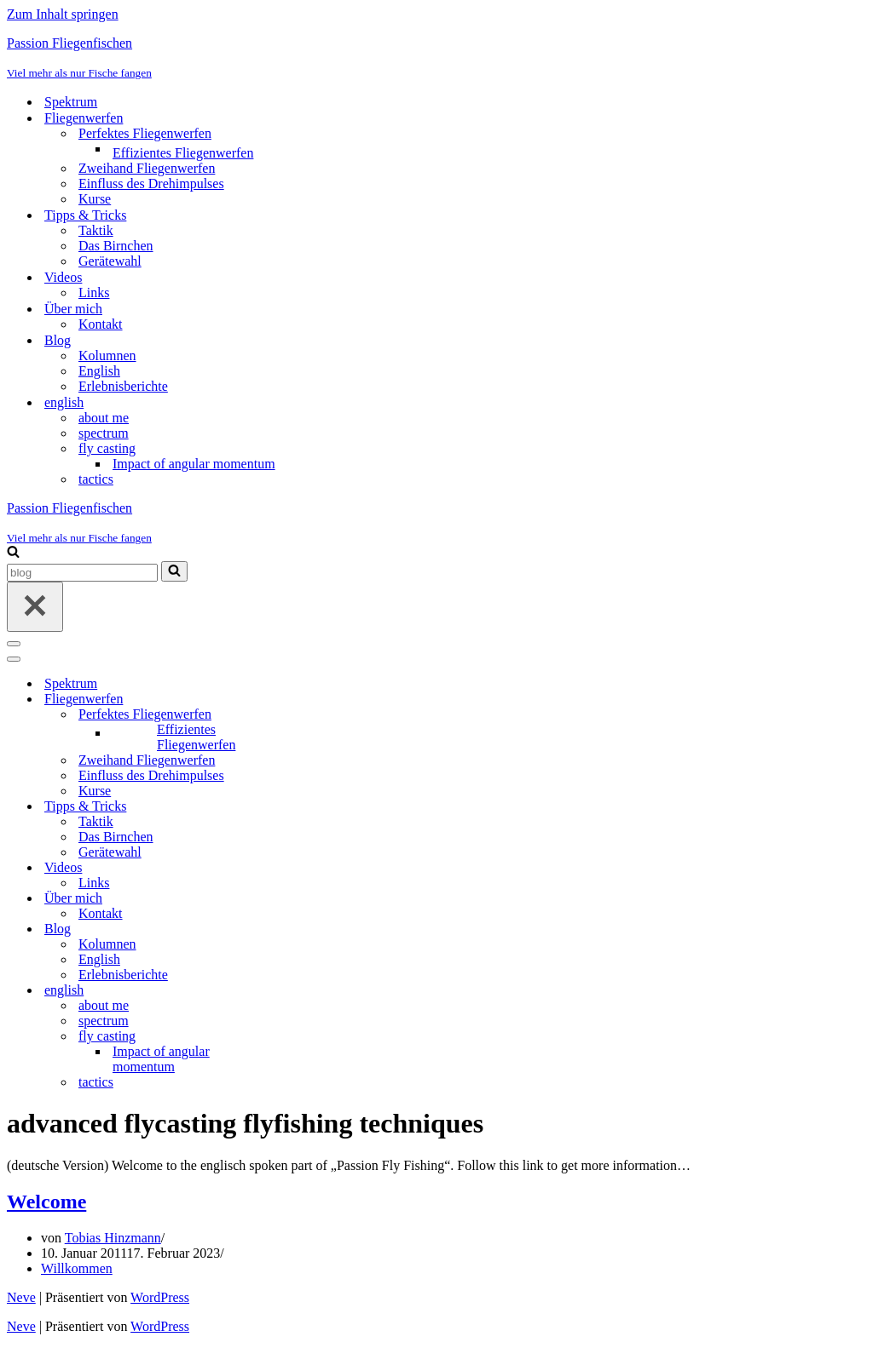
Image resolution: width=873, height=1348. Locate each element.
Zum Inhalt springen (63, 14)
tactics (95, 479)
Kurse (94, 199)
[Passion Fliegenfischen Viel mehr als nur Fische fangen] (436, 58)
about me (103, 417)
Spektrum (70, 102)
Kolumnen (107, 355)
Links (93, 292)
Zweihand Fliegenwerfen (146, 168)
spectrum (103, 433)
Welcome (46, 1201)
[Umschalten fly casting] (305, 1037)
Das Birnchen (115, 245)
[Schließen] (35, 607)
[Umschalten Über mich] (305, 899)
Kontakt (100, 324)
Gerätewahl (110, 261)
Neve (21, 1297)
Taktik (95, 230)
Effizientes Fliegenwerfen (183, 153)
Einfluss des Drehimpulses (151, 183)
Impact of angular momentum (194, 463)
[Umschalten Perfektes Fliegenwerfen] (305, 715)
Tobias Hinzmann (113, 1237)
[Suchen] (13, 553)
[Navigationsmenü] (13, 643)
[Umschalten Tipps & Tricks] (305, 807)
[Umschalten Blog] (305, 929)
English (99, 371)
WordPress (159, 1297)
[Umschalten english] (305, 991)
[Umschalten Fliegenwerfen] (305, 699)
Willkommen (77, 1268)
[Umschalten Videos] (305, 868)
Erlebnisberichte (123, 386)
